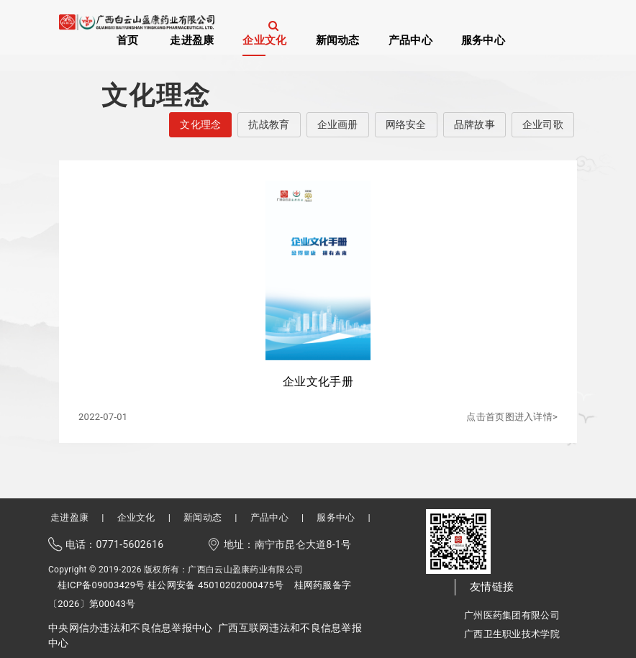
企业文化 (264, 39)
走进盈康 (192, 39)
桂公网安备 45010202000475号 (215, 585)
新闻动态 (338, 39)
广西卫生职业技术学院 (512, 634)
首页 (128, 39)
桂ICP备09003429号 (101, 585)
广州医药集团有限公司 (512, 615)
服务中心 (483, 39)
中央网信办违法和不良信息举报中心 (130, 628)
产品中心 (410, 39)
